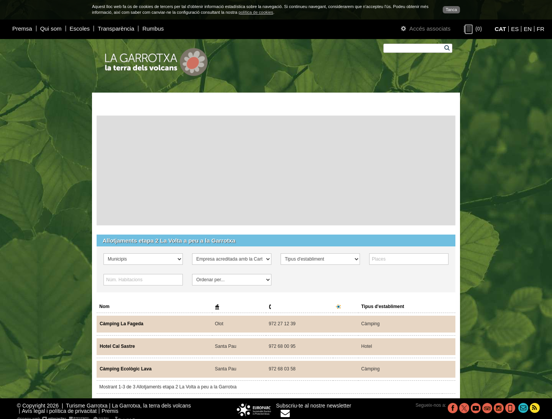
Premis (110, 411)
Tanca (451, 9)
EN (528, 29)
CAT (500, 29)
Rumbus (153, 28)
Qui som (51, 28)
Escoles (80, 28)
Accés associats (425, 28)
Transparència (116, 28)
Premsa (22, 28)
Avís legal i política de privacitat (59, 411)
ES (515, 29)
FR (540, 29)
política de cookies (255, 12)
